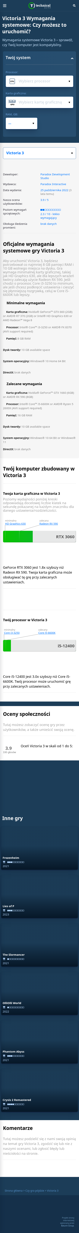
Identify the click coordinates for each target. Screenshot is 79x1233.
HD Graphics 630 (15, 523)
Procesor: (12, 72)
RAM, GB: (12, 114)
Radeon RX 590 (48, 523)
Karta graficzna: (16, 93)
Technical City (40, 5)
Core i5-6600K (46, 633)
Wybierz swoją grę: (72, 153)
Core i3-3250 (12, 633)
